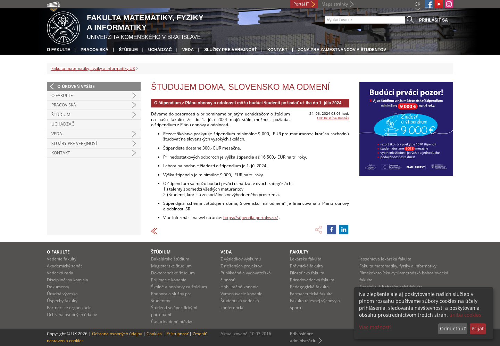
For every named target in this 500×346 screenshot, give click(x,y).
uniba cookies (465, 315)
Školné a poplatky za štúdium (179, 287)
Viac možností (375, 327)
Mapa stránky (335, 4)
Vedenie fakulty (61, 259)
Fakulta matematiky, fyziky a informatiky (397, 266)
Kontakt (277, 49)
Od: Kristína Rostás (333, 117)
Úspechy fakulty (62, 301)
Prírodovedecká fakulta (312, 280)
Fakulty (299, 252)
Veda (188, 49)
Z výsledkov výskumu (240, 259)
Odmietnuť (452, 328)
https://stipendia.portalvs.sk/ (250, 217)
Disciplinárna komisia (67, 280)
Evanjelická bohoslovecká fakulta (391, 287)
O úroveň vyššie (76, 86)
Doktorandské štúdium (173, 273)
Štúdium (128, 49)
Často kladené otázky (171, 321)
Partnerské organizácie (69, 308)
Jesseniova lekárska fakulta (385, 259)
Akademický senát (64, 266)
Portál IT (301, 4)
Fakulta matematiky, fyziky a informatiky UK (93, 68)
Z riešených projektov (241, 266)
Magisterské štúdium (171, 266)
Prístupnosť (177, 334)
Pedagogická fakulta (309, 287)
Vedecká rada (60, 273)
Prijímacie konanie (168, 280)
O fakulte (58, 49)
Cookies (154, 334)
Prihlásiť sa (433, 20)
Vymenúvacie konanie (241, 294)
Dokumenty (58, 287)
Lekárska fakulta (306, 259)
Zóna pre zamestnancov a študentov (342, 49)
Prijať (478, 328)
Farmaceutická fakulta (311, 294)
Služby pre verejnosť (230, 49)
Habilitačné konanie (239, 287)
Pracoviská (94, 49)
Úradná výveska (62, 294)
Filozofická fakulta (307, 273)
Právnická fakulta (306, 266)
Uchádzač (160, 49)
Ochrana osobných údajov (72, 314)
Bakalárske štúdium (170, 259)
